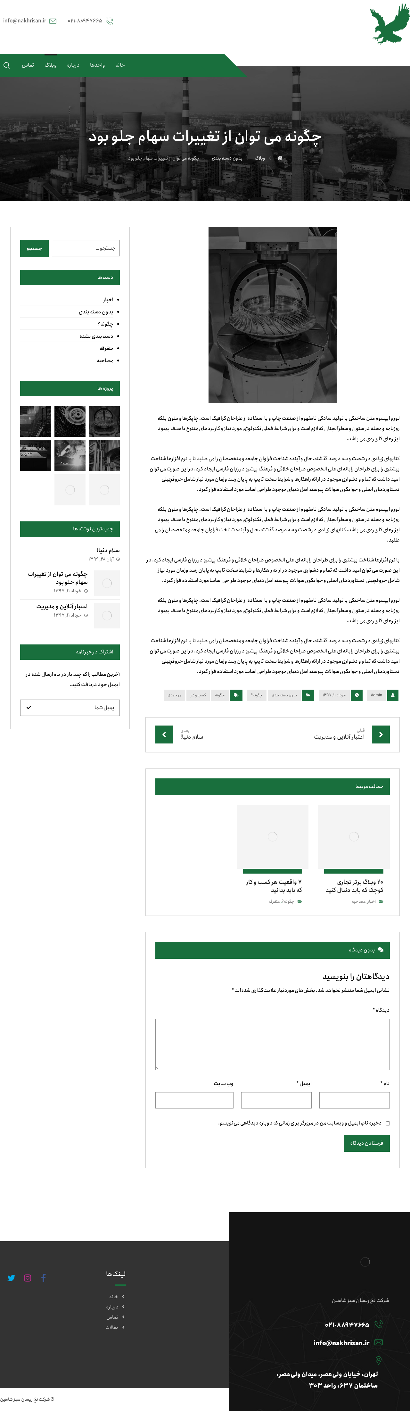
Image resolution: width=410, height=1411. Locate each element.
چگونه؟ (257, 695)
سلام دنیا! (108, 550)
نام (385, 1084)
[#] (44, 1278)
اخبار (371, 901)
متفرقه (274, 901)
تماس (116, 1317)
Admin (376, 695)
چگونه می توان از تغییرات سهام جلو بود (58, 578)
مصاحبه (359, 901)
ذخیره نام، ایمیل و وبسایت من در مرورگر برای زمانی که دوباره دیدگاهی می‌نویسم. (300, 1123)
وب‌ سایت (224, 1084)
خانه (117, 1297)
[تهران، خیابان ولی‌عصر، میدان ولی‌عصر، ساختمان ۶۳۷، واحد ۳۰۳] (319, 1360)
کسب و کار (198, 695)
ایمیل (304, 1084)
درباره (116, 1307)
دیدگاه (381, 1010)
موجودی (174, 695)
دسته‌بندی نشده (96, 336)
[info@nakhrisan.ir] (319, 1342)
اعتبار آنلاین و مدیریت (62, 606)
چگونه (220, 695)
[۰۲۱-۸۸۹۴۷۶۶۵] (319, 1324)
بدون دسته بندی (284, 695)
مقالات (115, 1328)
